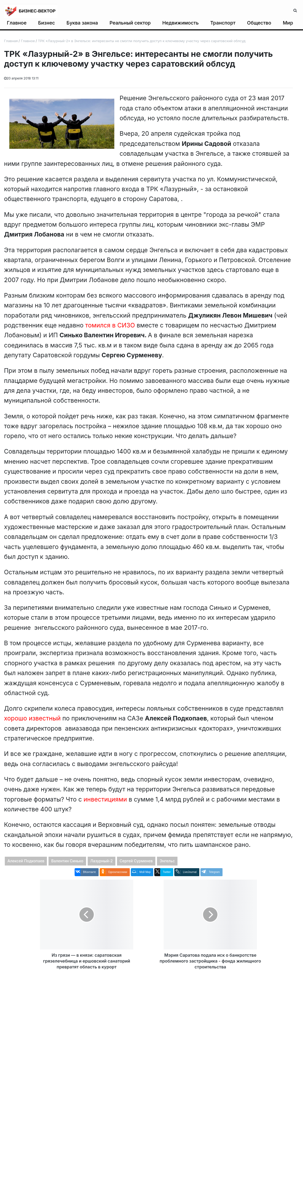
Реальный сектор (130, 23)
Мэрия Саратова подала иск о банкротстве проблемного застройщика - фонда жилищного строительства (210, 960)
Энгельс (167, 861)
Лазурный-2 (101, 861)
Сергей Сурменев (136, 861)
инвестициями (105, 799)
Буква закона (82, 23)
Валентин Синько (67, 861)
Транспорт (223, 23)
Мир (288, 23)
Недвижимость (180, 23)
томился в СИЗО (110, 325)
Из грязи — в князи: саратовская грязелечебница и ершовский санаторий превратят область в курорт (86, 960)
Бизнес (46, 23)
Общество (259, 23)
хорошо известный (32, 718)
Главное (17, 23)
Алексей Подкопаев (25, 861)
